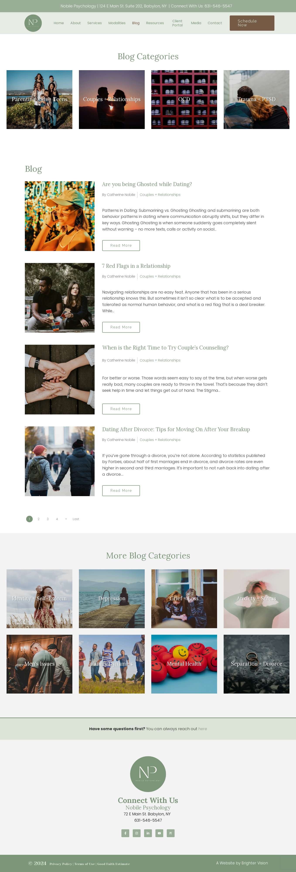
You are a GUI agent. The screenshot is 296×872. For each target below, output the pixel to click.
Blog (135, 23)
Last (76, 519)
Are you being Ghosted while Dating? (147, 184)
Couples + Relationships (160, 194)
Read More (121, 245)
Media (196, 23)
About (75, 23)
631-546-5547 (218, 6)
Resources (155, 23)
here (202, 728)
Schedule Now (247, 23)
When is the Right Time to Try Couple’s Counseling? (165, 347)
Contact (215, 23)
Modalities (117, 23)
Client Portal (177, 23)
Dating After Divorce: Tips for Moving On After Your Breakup (176, 429)
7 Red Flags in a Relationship (136, 266)
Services (94, 23)
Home (59, 23)
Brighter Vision (255, 863)
